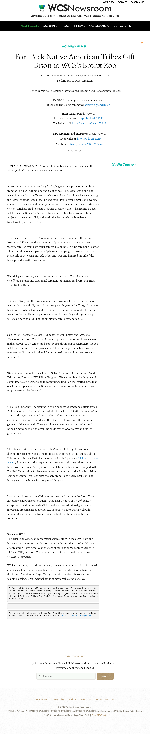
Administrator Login (105, 699)
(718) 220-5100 (99, 715)
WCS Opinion (52, 26)
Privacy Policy (58, 699)
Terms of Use (41, 699)
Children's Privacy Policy (80, 699)
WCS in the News (74, 26)
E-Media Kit (137, 2)
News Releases (30, 26)
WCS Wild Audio (99, 26)
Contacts (120, 26)
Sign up (105, 676)
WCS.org (108, 2)
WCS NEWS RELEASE (74, 46)
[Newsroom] (75, 9)
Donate (122, 2)
